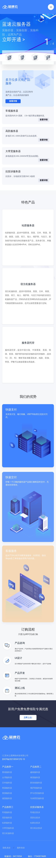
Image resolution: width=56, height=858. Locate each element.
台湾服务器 (7, 777)
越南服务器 (35, 772)
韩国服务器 (7, 788)
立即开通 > (13, 39)
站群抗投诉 (35, 823)
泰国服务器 (35, 777)
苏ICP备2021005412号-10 (13, 759)
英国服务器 (7, 793)
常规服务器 (7, 812)
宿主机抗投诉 (36, 828)
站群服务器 (7, 823)
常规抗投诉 (35, 812)
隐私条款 (7, 848)
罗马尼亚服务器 (37, 793)
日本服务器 (7, 783)
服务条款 (21, 848)
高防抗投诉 (35, 817)
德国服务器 (7, 798)
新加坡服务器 (36, 783)
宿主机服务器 (8, 833)
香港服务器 (7, 772)
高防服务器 (7, 817)
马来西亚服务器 (37, 798)
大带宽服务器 (8, 828)
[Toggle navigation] (51, 7)
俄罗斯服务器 (36, 788)
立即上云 (28, 717)
